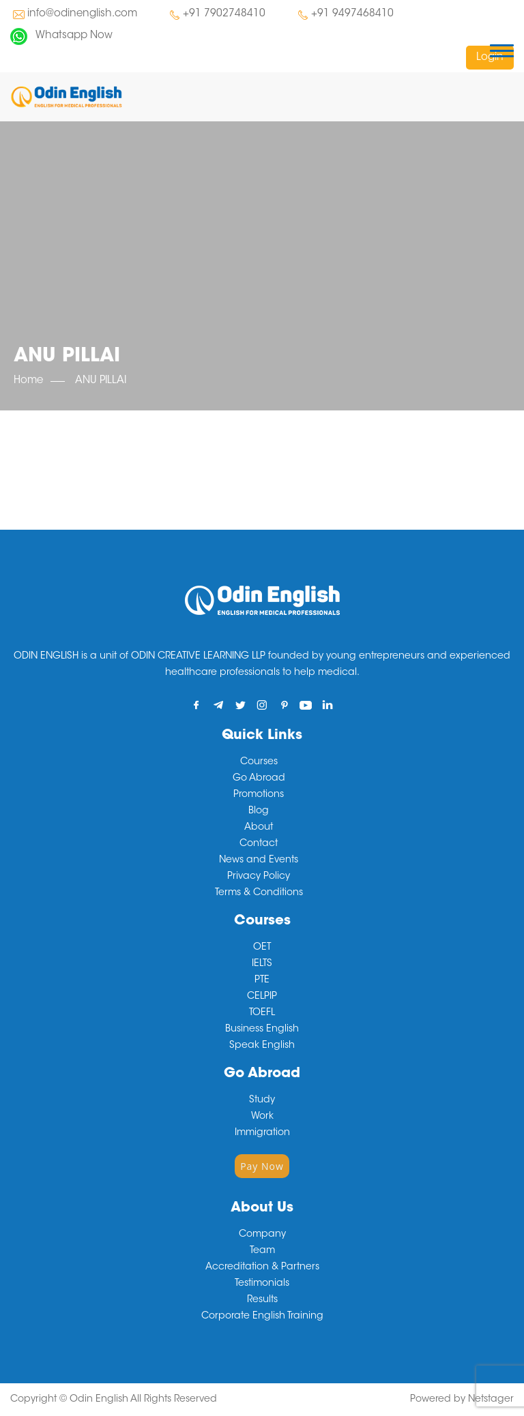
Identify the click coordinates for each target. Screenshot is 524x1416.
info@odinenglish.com (82, 14)
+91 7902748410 (224, 14)
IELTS (262, 964)
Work (262, 1116)
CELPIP (262, 996)
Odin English (99, 1399)
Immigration (262, 1133)
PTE (262, 980)
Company (262, 1234)
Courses (259, 762)
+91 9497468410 (352, 14)
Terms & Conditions (259, 893)
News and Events (258, 860)
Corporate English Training (262, 1316)
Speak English (262, 1046)
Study (262, 1100)
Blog (258, 811)
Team (262, 1251)
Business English (262, 1029)
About (258, 827)
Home (28, 381)
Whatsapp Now (74, 36)
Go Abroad (259, 778)
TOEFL (262, 1013)
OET (262, 947)
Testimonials (262, 1284)
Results (262, 1300)
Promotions (258, 795)
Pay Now (262, 1166)
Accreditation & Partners (262, 1267)
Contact (258, 844)
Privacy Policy (258, 877)
